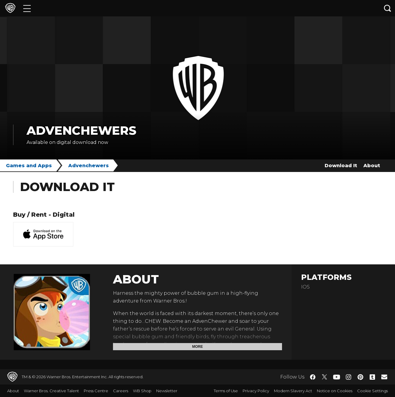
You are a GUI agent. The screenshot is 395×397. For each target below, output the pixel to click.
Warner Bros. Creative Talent (51, 390)
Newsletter (166, 390)
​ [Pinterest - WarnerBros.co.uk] (360, 377)
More (197, 347)
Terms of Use (226, 390)
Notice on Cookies (334, 390)
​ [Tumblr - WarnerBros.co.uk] (372, 377)
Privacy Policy (256, 390)
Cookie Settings (372, 390)
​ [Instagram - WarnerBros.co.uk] (348, 377)
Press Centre (96, 390)
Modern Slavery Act (293, 390)
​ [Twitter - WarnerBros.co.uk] (324, 377)
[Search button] (387, 8)
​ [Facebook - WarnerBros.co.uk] (312, 377)
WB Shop (142, 390)
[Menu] (27, 8)
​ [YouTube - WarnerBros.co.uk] (336, 376)
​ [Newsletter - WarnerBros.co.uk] (384, 377)
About (371, 165)
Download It (341, 165)
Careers (120, 390)
